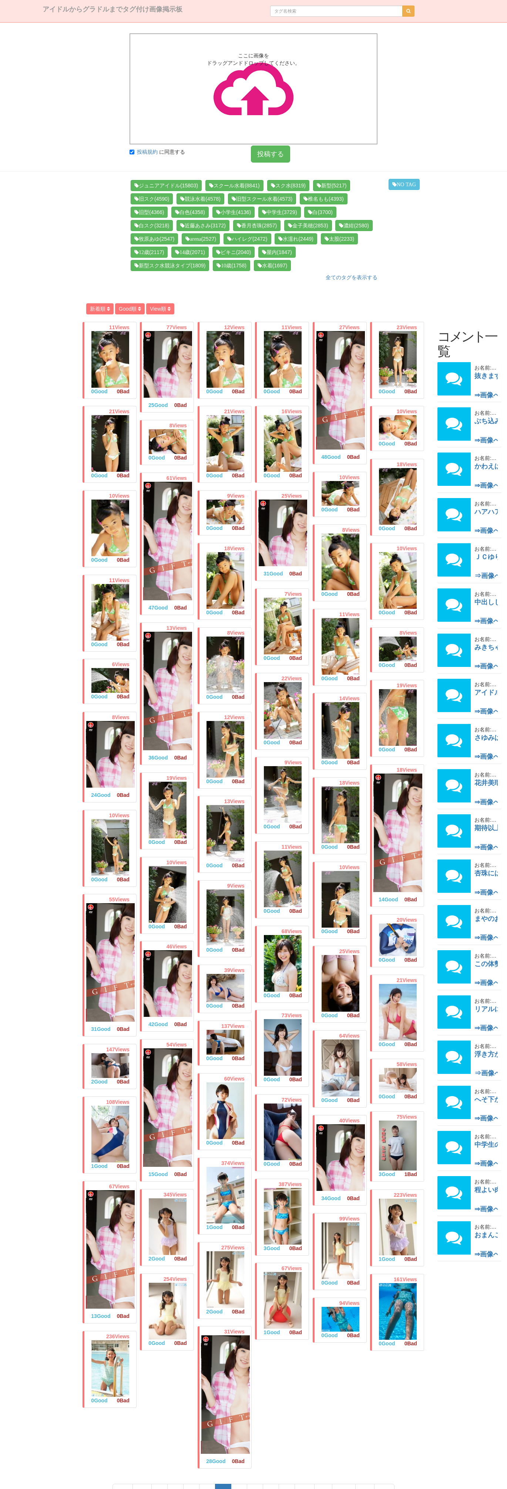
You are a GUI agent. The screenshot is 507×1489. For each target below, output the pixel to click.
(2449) (295, 239)
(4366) (149, 212)
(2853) (308, 225)
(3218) (151, 225)
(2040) (233, 252)
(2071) (190, 252)
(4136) (233, 212)
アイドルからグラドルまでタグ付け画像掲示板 (112, 9)
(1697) (272, 265)
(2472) (247, 239)
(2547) (154, 239)
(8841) (234, 185)
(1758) (231, 265)
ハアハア (487, 511)
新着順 (100, 309)
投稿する (270, 154)
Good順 (130, 309)
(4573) (262, 199)
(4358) (190, 212)
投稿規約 (147, 152)
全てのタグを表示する (351, 277)
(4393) (323, 199)
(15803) (166, 185)
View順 (160, 309)
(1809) (169, 265)
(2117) (149, 252)
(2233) (339, 239)
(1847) (277, 252)
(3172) (202, 225)
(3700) (320, 212)
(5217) (331, 185)
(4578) (200, 199)
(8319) (288, 185)
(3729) (279, 212)
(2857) (257, 225)
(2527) (200, 239)
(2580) (354, 225)
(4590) (151, 199)
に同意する (157, 152)
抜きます (487, 376)
